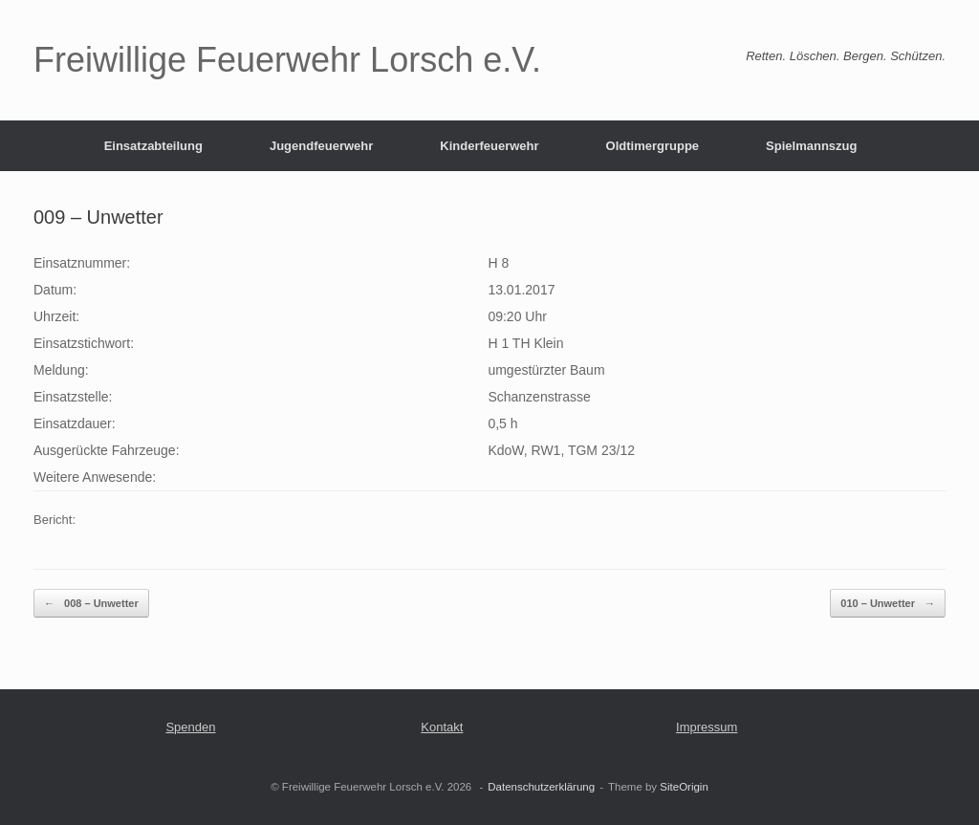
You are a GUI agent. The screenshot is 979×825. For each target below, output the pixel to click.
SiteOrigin (684, 786)
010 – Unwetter (887, 604)
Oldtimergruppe (653, 146)
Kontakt (442, 727)
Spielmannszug (811, 146)
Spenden (190, 727)
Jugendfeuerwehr (321, 146)
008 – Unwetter (91, 604)
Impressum (706, 727)
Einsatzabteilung (153, 146)
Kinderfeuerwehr (489, 146)
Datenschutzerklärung (541, 786)
